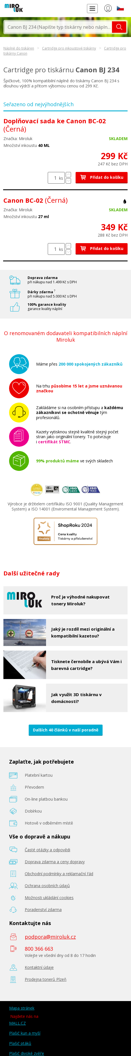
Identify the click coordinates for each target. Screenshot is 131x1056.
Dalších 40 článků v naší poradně (65, 730)
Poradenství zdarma (43, 909)
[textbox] (58, 27)
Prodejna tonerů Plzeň (45, 979)
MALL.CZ (17, 1023)
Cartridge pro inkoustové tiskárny (69, 48)
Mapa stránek (21, 1008)
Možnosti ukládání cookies (49, 897)
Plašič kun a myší (24, 1033)
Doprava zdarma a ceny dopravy (55, 861)
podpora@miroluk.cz (50, 936)
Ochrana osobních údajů (47, 885)
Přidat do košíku (101, 177)
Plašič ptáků (20, 1043)
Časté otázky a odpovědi (47, 849)
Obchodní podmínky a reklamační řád (59, 873)
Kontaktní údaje (39, 967)
